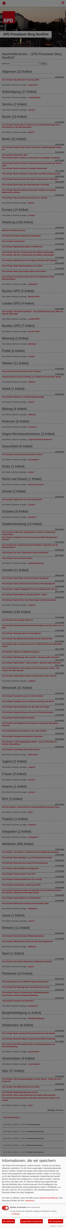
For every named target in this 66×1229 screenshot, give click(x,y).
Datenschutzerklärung (49, 1198)
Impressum (29, 1200)
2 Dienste (15, 1214)
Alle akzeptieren (55, 1221)
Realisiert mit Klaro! (56, 1226)
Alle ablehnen (8, 1221)
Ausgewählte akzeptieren (31, 1221)
